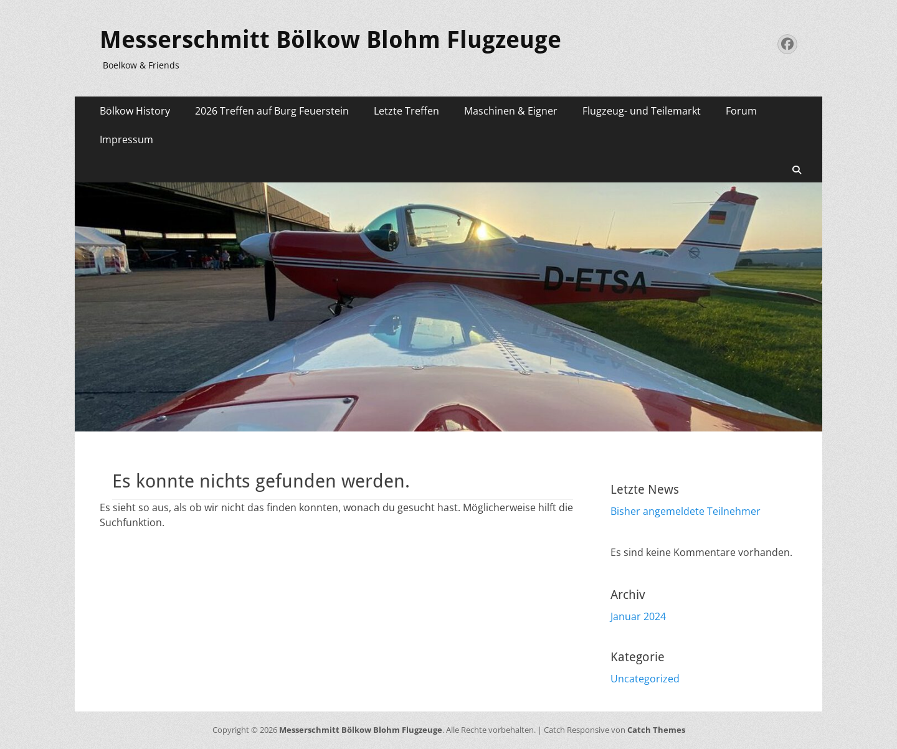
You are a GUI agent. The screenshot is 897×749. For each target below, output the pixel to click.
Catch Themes (656, 729)
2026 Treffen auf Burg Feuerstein (272, 111)
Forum (741, 111)
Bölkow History (135, 111)
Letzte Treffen (406, 111)
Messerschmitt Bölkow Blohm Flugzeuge (330, 40)
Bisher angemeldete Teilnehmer (685, 511)
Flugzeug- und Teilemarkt (641, 111)
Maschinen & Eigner (511, 111)
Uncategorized (645, 678)
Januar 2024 (638, 616)
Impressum (126, 139)
